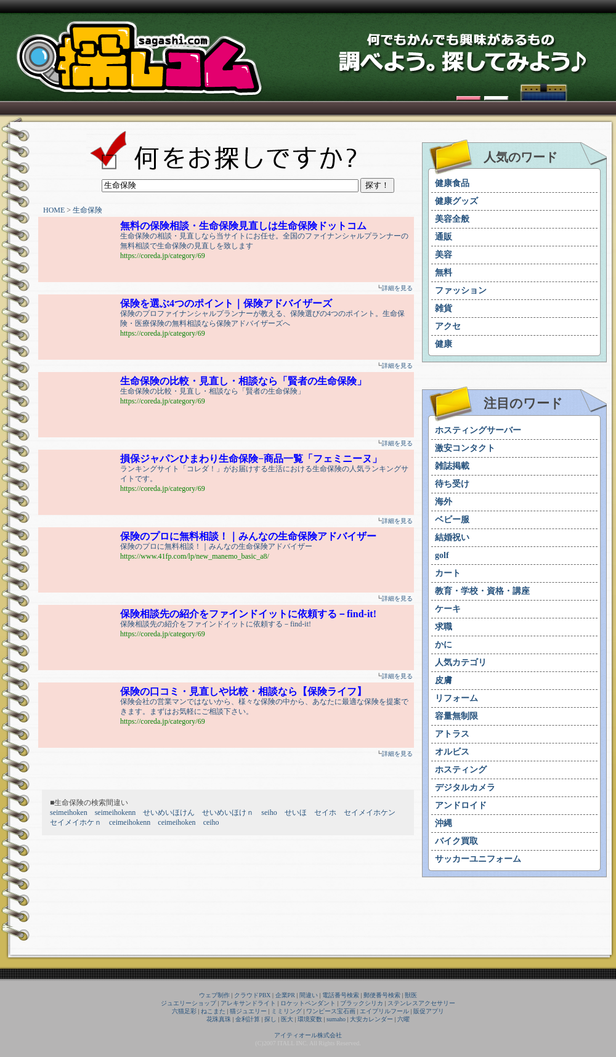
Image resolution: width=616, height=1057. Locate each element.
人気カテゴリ (461, 662)
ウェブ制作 (214, 995)
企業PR (285, 995)
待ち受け (452, 483)
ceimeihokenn (129, 822)
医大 (287, 1019)
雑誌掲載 (452, 466)
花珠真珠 (218, 1019)
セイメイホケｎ (76, 822)
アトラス (452, 734)
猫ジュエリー (248, 1011)
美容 (443, 254)
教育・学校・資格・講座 (482, 591)
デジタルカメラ (465, 787)
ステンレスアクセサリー (421, 1003)
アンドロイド (461, 805)
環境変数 (310, 1019)
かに (443, 644)
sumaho (336, 1019)
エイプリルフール (384, 1011)
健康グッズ (456, 201)
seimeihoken (68, 812)
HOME (54, 210)
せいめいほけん (169, 812)
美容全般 (452, 219)
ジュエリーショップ (188, 1003)
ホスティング (461, 769)
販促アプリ (428, 1011)
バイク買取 (456, 841)
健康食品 (452, 183)
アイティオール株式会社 (308, 1035)
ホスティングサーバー (478, 430)
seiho (269, 812)
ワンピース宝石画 (330, 1011)
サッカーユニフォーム (478, 859)
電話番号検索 (340, 995)
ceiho (211, 822)
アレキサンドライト (248, 1003)
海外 (443, 501)
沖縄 (443, 823)
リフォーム (456, 698)
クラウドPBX (252, 995)
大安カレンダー (371, 1019)
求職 (443, 626)
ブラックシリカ (361, 1003)
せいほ (296, 812)
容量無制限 (456, 716)
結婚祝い (452, 537)
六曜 (403, 1019)
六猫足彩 (184, 1011)
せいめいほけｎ (228, 812)
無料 (443, 272)
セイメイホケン (369, 812)
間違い (308, 995)
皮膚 (443, 680)
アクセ (448, 326)
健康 (443, 344)
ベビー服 (452, 519)
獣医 (411, 995)
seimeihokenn (115, 812)
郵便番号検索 (381, 995)
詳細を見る (397, 288)
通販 (443, 236)
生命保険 (87, 210)
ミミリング (286, 1011)
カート (448, 573)
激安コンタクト (465, 448)
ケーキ (448, 609)
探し (270, 1019)
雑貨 (443, 308)
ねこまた (213, 1011)
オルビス (452, 751)
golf (442, 555)
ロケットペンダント (308, 1003)
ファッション (461, 290)
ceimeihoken (176, 822)
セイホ (325, 812)
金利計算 (247, 1019)
